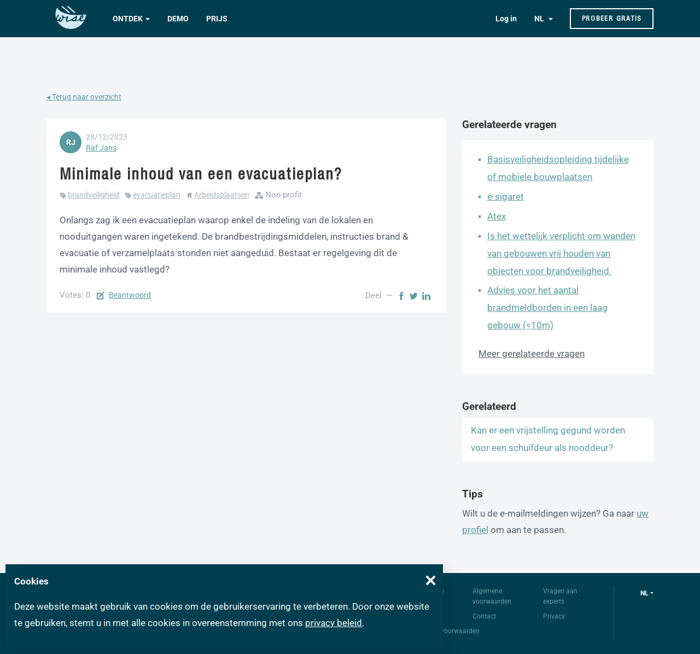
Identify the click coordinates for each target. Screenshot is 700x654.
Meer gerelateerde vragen (532, 353)
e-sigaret (505, 196)
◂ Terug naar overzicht (83, 96)
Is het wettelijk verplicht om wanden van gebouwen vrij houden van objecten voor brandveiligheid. (561, 253)
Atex (496, 216)
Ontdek (128, 18)
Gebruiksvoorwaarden (447, 631)
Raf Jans (101, 147)
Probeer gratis (612, 18)
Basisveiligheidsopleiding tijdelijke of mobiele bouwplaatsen (558, 168)
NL (540, 18)
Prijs (217, 18)
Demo (178, 18)
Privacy (554, 616)
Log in (506, 18)
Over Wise (429, 591)
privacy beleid (333, 622)
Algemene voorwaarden (491, 596)
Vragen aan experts (560, 596)
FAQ (421, 616)
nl (644, 593)
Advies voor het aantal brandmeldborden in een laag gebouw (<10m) (547, 308)
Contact (484, 616)
